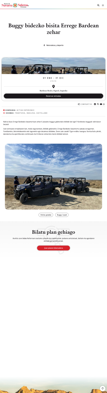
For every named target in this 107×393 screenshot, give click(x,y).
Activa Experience (25, 110)
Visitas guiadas (45, 215)
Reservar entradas (53, 96)
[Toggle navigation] (102, 5)
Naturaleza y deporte (54, 45)
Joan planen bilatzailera (53, 248)
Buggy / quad (62, 215)
